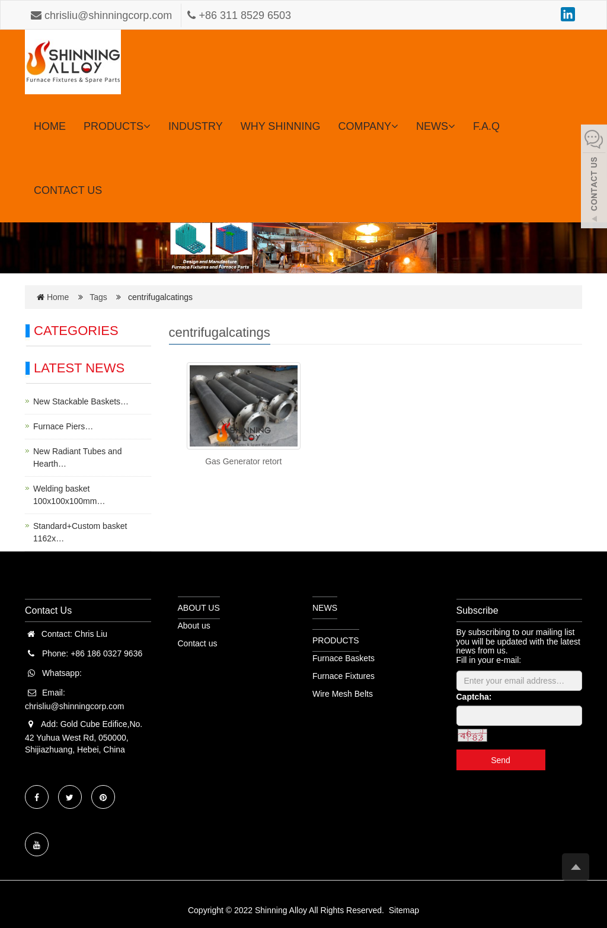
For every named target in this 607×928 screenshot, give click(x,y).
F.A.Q (486, 126)
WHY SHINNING (281, 126)
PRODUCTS (117, 126)
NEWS (435, 126)
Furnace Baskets (343, 658)
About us (194, 625)
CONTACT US (68, 190)
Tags (102, 297)
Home (58, 297)
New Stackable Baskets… (81, 401)
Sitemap (404, 910)
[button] (147, 126)
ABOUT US (199, 608)
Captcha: (474, 696)
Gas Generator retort (243, 461)
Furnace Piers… (63, 426)
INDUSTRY (195, 126)
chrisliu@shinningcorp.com (103, 15)
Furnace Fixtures (343, 676)
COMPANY (368, 126)
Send (500, 760)
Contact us (198, 643)
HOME (50, 126)
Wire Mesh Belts (342, 694)
